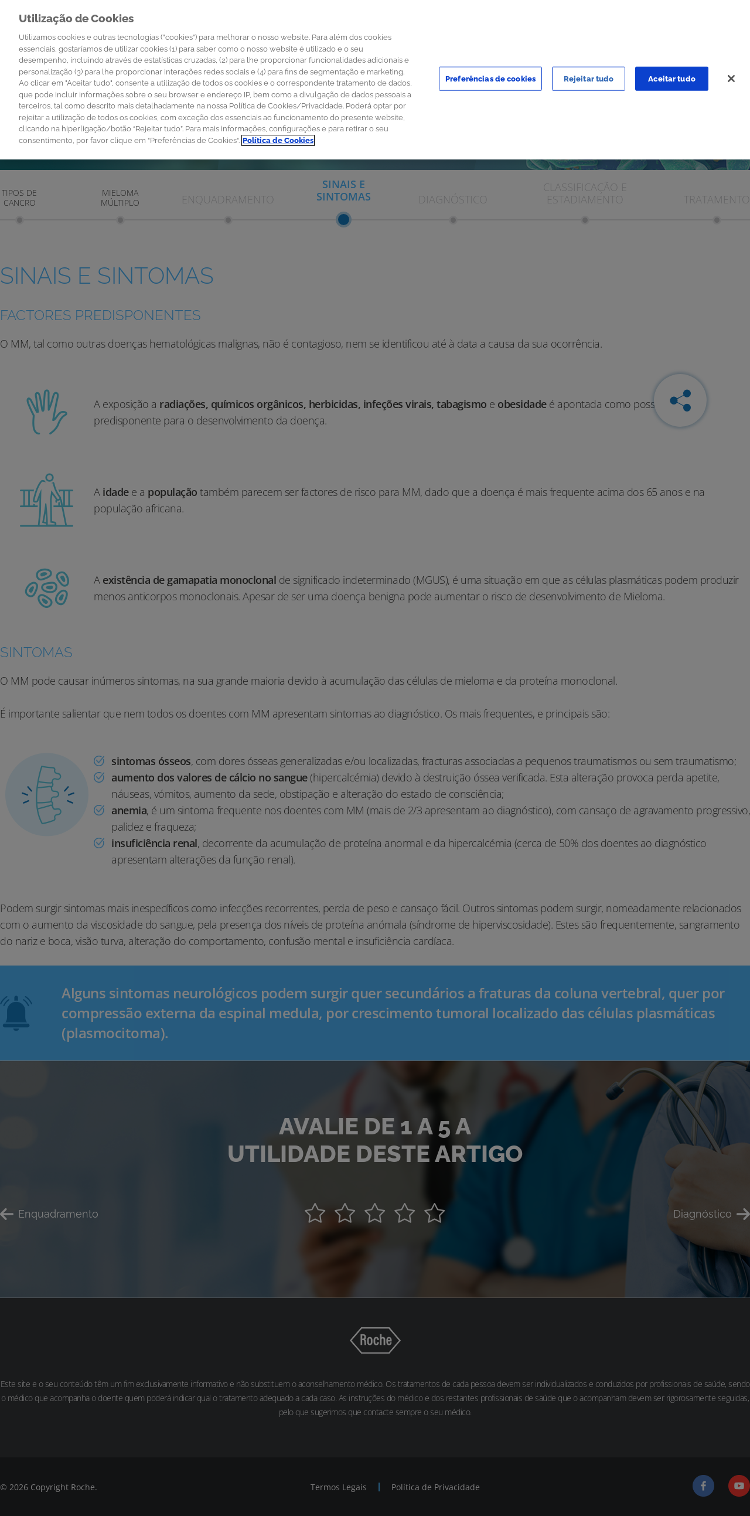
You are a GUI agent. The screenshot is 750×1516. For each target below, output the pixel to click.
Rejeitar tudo (589, 71)
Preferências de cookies (490, 71)
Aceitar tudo (672, 71)
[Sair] (731, 71)
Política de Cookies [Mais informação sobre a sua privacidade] (278, 133)
